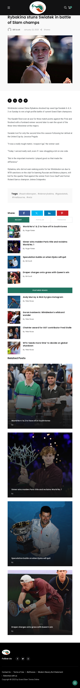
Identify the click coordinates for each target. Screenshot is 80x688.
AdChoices (31, 672)
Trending (61, 220)
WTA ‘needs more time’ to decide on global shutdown (45, 344)
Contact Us (6, 672)
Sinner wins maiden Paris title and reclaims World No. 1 (45, 243)
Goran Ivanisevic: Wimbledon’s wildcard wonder (44, 314)
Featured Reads (40, 290)
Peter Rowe (30, 301)
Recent (18, 220)
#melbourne (18, 197)
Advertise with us (10, 676)
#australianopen (27, 193)
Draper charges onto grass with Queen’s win (46, 272)
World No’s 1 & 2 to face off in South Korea (45, 226)
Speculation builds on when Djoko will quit (44, 257)
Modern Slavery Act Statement (50, 672)
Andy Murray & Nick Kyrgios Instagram (43, 297)
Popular (40, 220)
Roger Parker (30, 230)
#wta (29, 197)
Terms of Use (18, 672)
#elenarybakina (46, 193)
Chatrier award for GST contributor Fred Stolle (47, 327)
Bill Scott (29, 261)
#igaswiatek (61, 193)
